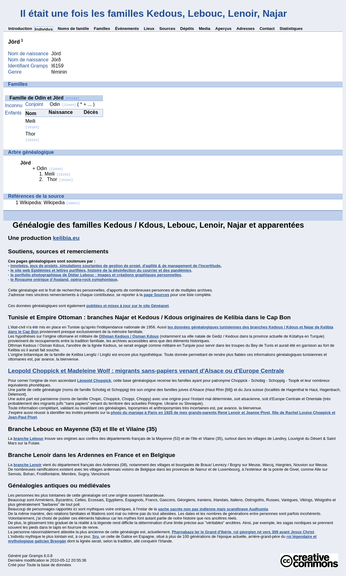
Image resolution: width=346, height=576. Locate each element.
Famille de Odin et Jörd (44, 97)
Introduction (20, 28)
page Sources (156, 294)
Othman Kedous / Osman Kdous (129, 336)
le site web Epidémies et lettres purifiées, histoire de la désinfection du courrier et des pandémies (100, 270)
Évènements (127, 28)
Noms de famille (73, 28)
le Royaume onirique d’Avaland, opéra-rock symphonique (63, 279)
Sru (95, 536)
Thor (32, 136)
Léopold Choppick (94, 380)
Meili (32, 123)
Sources (167, 28)
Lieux (149, 28)
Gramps (36, 555)
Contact (267, 28)
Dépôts (187, 28)
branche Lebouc (28, 438)
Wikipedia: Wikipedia (50, 202)
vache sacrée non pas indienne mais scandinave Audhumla (213, 509)
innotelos (19, 265)
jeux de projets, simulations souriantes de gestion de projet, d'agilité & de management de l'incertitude (125, 265)
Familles (102, 28)
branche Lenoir (27, 464)
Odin (63, 104)
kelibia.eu (66, 238)
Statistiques (291, 28)
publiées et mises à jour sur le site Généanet (127, 305)
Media (204, 28)
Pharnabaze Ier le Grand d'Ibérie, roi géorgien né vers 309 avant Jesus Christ (243, 532)
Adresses (245, 28)
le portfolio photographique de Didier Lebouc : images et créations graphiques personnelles (95, 275)
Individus (44, 29)
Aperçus (223, 28)
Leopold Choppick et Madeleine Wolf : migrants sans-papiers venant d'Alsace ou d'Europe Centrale (146, 371)
